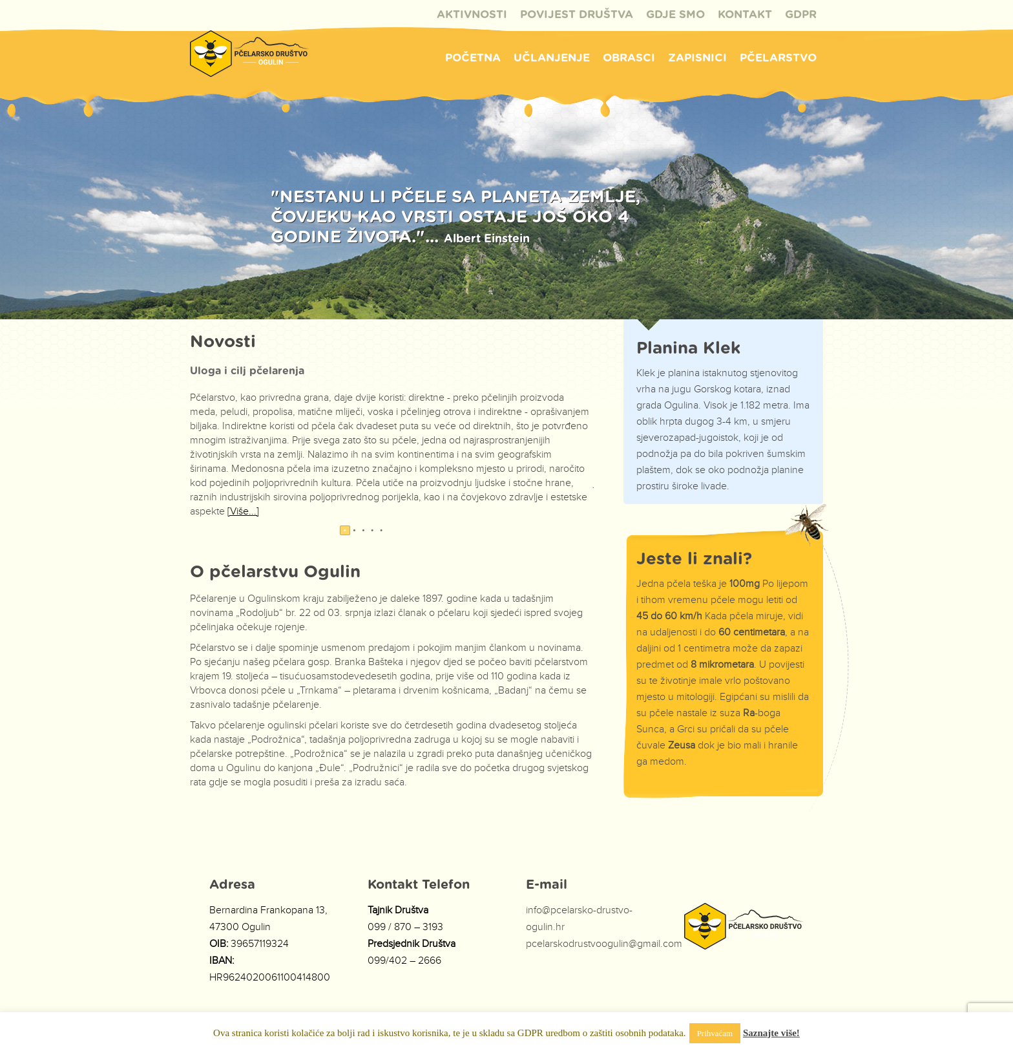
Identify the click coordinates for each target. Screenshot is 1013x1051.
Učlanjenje (552, 57)
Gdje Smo (675, 14)
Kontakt (745, 14)
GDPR (801, 14)
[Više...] (243, 511)
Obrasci (629, 57)
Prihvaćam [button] (715, 1033)
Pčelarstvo (778, 57)
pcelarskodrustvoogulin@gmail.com (604, 944)
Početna (473, 57)
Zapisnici (697, 57)
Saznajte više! (771, 1033)
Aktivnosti (472, 14)
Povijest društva (576, 14)
